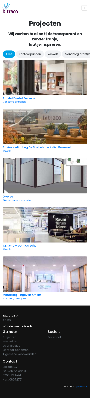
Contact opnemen (16, 350)
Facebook (55, 337)
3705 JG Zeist (12, 375)
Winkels (53, 54)
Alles (9, 54)
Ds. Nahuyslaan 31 (15, 371)
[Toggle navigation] (84, 8)
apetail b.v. (81, 386)
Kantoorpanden (30, 54)
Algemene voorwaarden (19, 354)
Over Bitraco (11, 346)
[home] (10, 8)
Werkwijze (10, 341)
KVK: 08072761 (12, 380)
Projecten (9, 337)
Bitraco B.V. (10, 367)
